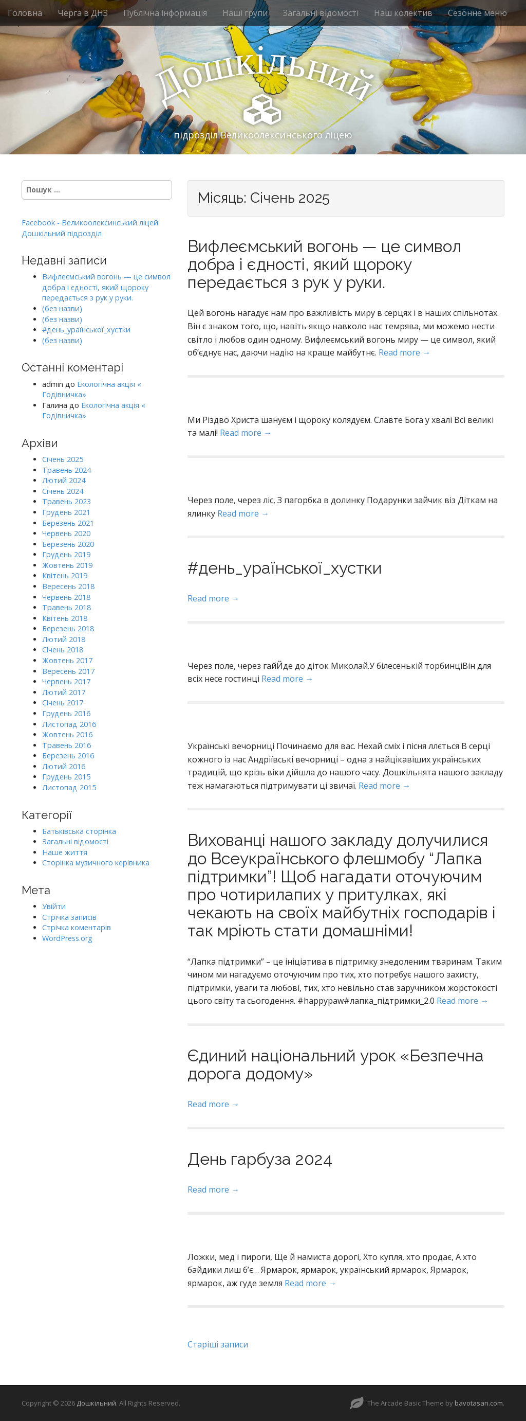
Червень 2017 (66, 681)
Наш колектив (403, 13)
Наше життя (64, 852)
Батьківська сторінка (79, 831)
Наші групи (245, 13)
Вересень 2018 (68, 586)
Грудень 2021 (66, 512)
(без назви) (62, 308)
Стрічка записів (69, 917)
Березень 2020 (68, 544)
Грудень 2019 (66, 554)
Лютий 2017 (63, 692)
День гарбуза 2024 (259, 1158)
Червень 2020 (66, 533)
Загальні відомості (321, 13)
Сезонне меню (477, 13)
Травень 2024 (66, 470)
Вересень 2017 (68, 671)
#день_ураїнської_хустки (284, 567)
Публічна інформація (165, 13)
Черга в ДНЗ (83, 13)
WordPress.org (67, 938)
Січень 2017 (62, 702)
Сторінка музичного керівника (95, 862)
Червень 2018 (66, 597)
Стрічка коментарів (76, 927)
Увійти (54, 906)
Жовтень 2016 (67, 734)
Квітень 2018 (64, 618)
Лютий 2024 (63, 480)
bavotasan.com (479, 1403)
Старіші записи (217, 1344)
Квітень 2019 (64, 575)
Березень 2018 (68, 628)
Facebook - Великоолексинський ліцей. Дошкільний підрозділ (91, 228)
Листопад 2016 (69, 724)
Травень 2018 (66, 607)
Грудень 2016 (66, 713)
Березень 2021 (68, 523)
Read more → (404, 352)
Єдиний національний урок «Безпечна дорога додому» (335, 1064)
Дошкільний (96, 1403)
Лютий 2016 (63, 766)
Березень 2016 (68, 755)
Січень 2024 (62, 491)
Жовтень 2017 (67, 660)
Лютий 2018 (63, 639)
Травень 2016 (66, 745)
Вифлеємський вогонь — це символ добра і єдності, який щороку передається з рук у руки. (324, 264)
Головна (25, 13)
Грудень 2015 (66, 776)
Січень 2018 (62, 649)
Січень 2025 (62, 459)
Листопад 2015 (69, 787)
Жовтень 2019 (67, 565)
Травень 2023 (66, 501)
